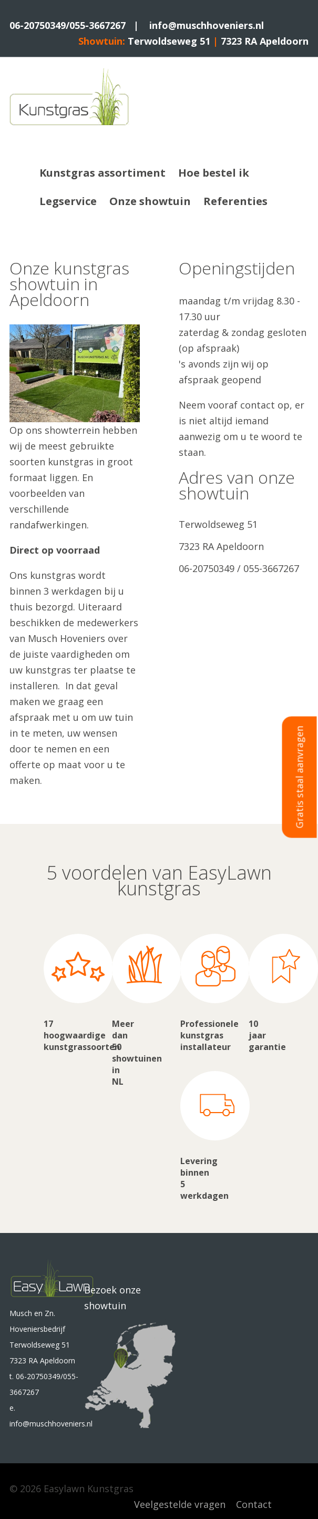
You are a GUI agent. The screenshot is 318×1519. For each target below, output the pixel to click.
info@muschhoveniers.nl (206, 25)
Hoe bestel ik (213, 173)
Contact (254, 1504)
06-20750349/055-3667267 (67, 25)
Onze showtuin (150, 201)
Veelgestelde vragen (179, 1504)
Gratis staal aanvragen (299, 777)
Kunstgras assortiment (102, 173)
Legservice (68, 201)
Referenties (235, 201)
